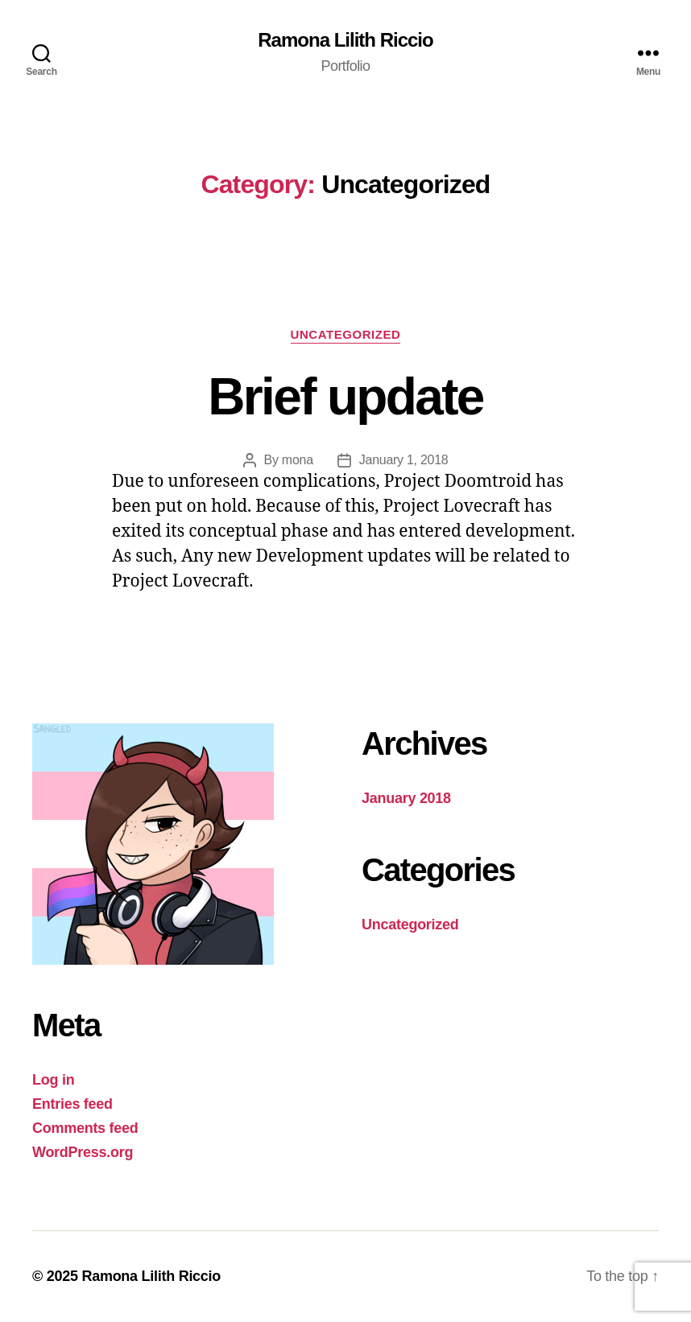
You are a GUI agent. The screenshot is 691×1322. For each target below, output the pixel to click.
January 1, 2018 (404, 460)
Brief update (345, 397)
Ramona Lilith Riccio (345, 40)
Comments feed (85, 1128)
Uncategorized (346, 334)
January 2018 (406, 798)
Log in (53, 1080)
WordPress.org (82, 1152)
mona (297, 460)
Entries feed (72, 1104)
